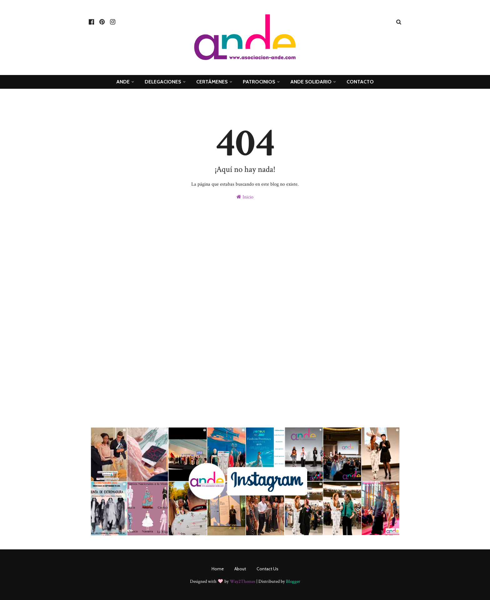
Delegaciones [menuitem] (163, 82)
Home (218, 569)
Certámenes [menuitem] (212, 82)
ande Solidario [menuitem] (311, 82)
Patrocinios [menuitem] (259, 82)
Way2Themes (242, 581)
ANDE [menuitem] (123, 82)
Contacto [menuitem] (360, 82)
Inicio (245, 197)
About (240, 569)
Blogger (293, 581)
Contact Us (267, 569)
